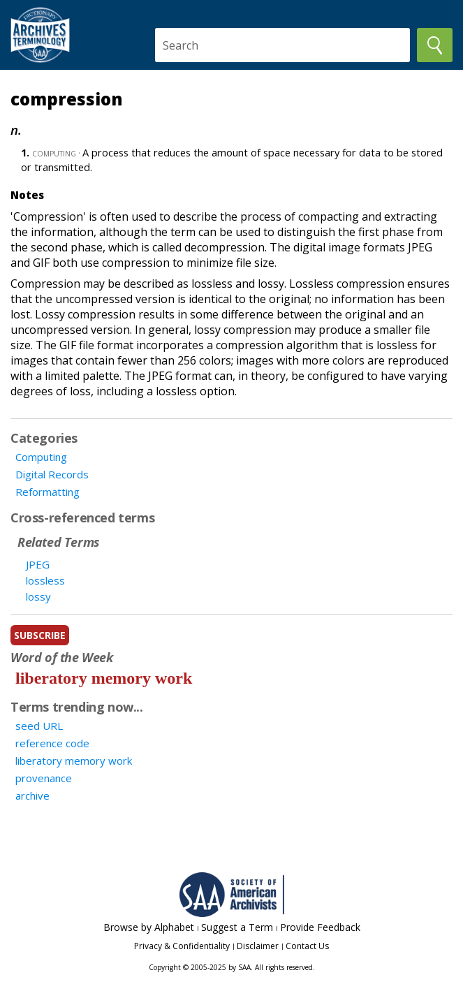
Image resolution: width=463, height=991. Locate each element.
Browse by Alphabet (148, 927)
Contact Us (307, 946)
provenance (43, 778)
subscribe (40, 635)
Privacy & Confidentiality (182, 946)
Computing (41, 457)
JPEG (38, 564)
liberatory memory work (103, 678)
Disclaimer (258, 946)
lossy (38, 596)
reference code (52, 743)
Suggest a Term (237, 927)
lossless (45, 580)
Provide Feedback (320, 927)
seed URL (39, 726)
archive (32, 795)
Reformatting (47, 492)
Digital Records (52, 474)
